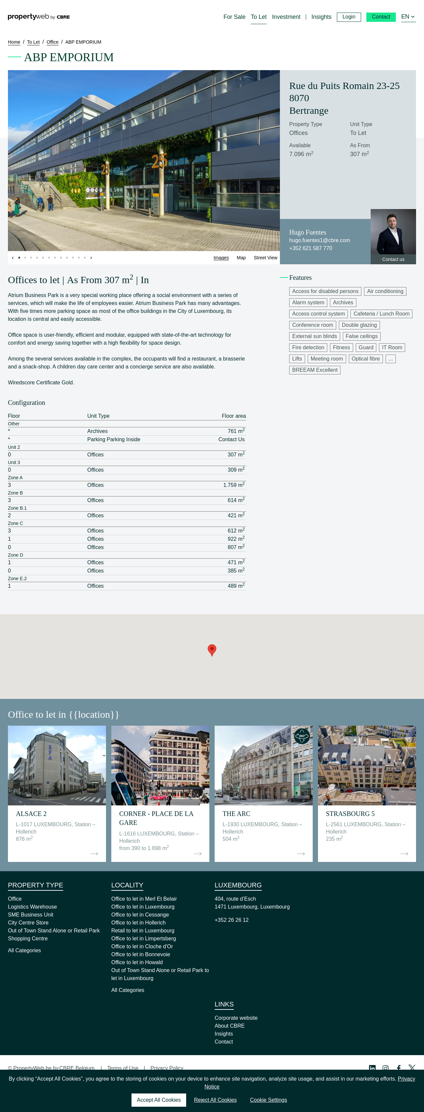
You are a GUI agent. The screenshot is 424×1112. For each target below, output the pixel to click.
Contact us (393, 259)
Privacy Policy (167, 1068)
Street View (265, 257)
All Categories (24, 950)
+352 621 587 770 (310, 248)
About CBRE (230, 1026)
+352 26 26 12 (232, 920)
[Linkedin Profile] (372, 1068)
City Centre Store (28, 922)
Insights (224, 1034)
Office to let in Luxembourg (143, 907)
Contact (224, 1042)
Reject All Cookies (215, 1100)
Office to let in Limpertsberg (143, 938)
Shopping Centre (28, 938)
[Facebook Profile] (399, 1068)
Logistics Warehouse (32, 907)
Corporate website (236, 1018)
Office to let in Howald (137, 962)
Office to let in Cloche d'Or (142, 946)
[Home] (39, 17)
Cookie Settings (268, 1100)
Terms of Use (122, 1068)
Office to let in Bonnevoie (140, 954)
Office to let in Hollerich (138, 922)
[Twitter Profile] (412, 1068)
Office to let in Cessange (140, 915)
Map (241, 257)
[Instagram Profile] (386, 1068)
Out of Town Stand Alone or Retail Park (54, 930)
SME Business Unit (30, 915)
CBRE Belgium (77, 1068)
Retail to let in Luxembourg (142, 930)
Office (15, 899)
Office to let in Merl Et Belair (144, 899)
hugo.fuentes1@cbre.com (319, 240)
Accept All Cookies (159, 1100)
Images (221, 257)
